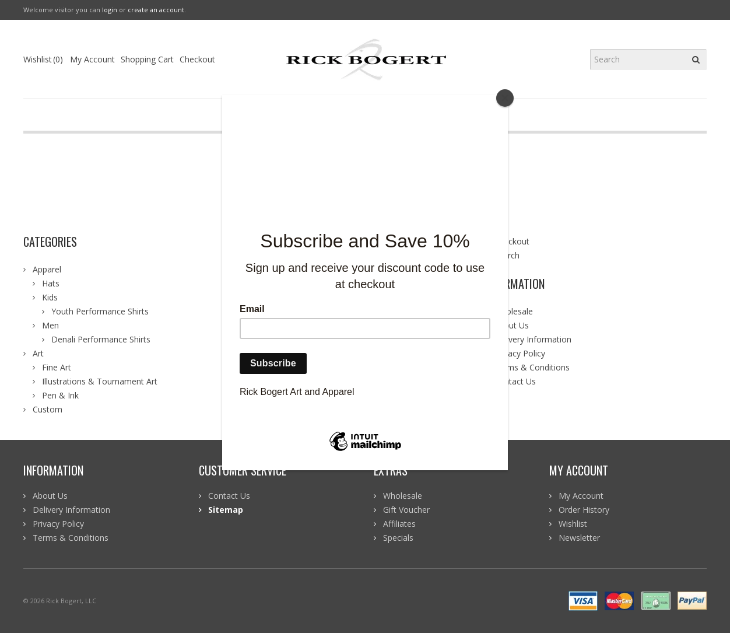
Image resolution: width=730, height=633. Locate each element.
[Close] (505, 98)
